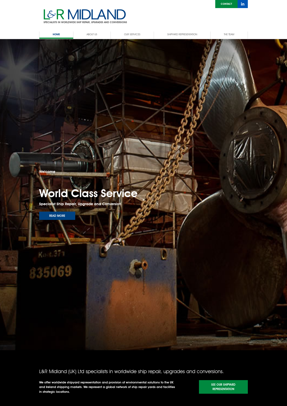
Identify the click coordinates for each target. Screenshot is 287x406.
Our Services (132, 34)
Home (56, 34)
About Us (92, 34)
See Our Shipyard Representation (223, 387)
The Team (229, 34)
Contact (226, 4)
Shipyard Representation (182, 34)
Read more (57, 216)
